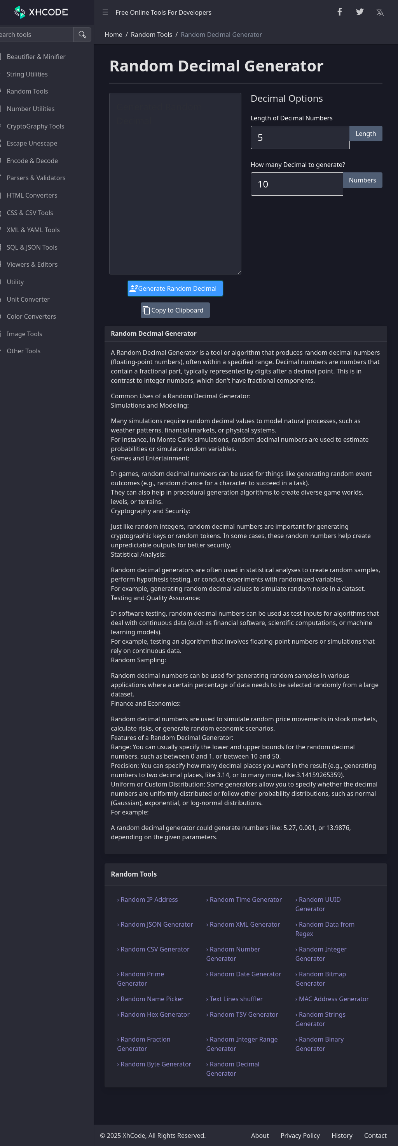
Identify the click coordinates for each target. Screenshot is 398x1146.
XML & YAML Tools (36, 230)
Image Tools (27, 334)
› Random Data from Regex (329, 948)
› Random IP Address (159, 918)
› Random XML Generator (235, 948)
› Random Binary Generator (323, 1072)
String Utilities (30, 74)
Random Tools (30, 91)
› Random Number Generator (241, 972)
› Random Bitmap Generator (324, 997)
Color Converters (34, 316)
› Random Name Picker (162, 1017)
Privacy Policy (300, 1135)
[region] (53, 585)
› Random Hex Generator (165, 1042)
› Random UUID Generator (322, 923)
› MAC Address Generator (320, 1022)
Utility (18, 282)
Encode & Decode (35, 160)
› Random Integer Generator (325, 972)
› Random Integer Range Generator (250, 1072)
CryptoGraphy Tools (38, 126)
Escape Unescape (34, 143)
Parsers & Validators (38, 178)
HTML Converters (34, 195)
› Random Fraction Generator (155, 1072)
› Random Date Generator (236, 997)
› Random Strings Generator (324, 1047)
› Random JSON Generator (151, 948)
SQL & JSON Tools (35, 247)
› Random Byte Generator (150, 1097)
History (342, 1135)
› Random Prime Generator (152, 997)
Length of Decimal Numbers (298, 118)
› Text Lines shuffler (242, 1017)
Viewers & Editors (35, 264)
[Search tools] (44, 34)
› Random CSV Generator (165, 968)
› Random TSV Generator (250, 1042)
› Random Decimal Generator (240, 1097)
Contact (375, 1135)
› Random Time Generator (236, 923)
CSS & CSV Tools (32, 212)
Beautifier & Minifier (38, 56)
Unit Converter (31, 299)
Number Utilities (33, 108)
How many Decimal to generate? (304, 164)
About (260, 1135)
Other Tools (26, 351)
